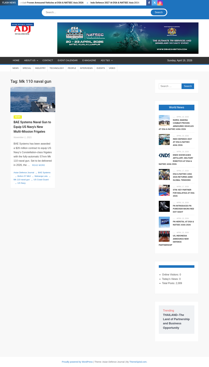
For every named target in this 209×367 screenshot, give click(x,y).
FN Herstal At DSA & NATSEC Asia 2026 (183, 223)
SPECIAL (27, 68)
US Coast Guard (41, 179)
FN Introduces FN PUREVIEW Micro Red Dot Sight (183, 208)
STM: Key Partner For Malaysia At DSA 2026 (184, 192)
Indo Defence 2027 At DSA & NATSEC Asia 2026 (115, 2)
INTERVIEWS (86, 68)
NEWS (16, 68)
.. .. (174, 117)
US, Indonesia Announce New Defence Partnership (174, 240)
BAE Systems (44, 172)
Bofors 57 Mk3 (24, 176)
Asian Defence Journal (24, 172)
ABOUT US (29, 60)
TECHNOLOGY (57, 68)
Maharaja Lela (41, 176)
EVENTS (101, 68)
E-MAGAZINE (89, 60)
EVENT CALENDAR (68, 60)
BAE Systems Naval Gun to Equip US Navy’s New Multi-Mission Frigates (32, 127)
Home (16, 60)
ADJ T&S (105, 60)
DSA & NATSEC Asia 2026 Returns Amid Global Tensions (183, 177)
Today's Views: (170, 279)
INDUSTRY (40, 68)
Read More (38, 165)
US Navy (22, 183)
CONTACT (48, 60)
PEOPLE (72, 68)
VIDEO (112, 68)
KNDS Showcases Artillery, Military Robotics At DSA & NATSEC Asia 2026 (176, 159)
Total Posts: (169, 283)
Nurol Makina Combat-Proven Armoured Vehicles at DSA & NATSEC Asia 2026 (43, 2)
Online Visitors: (171, 274)
